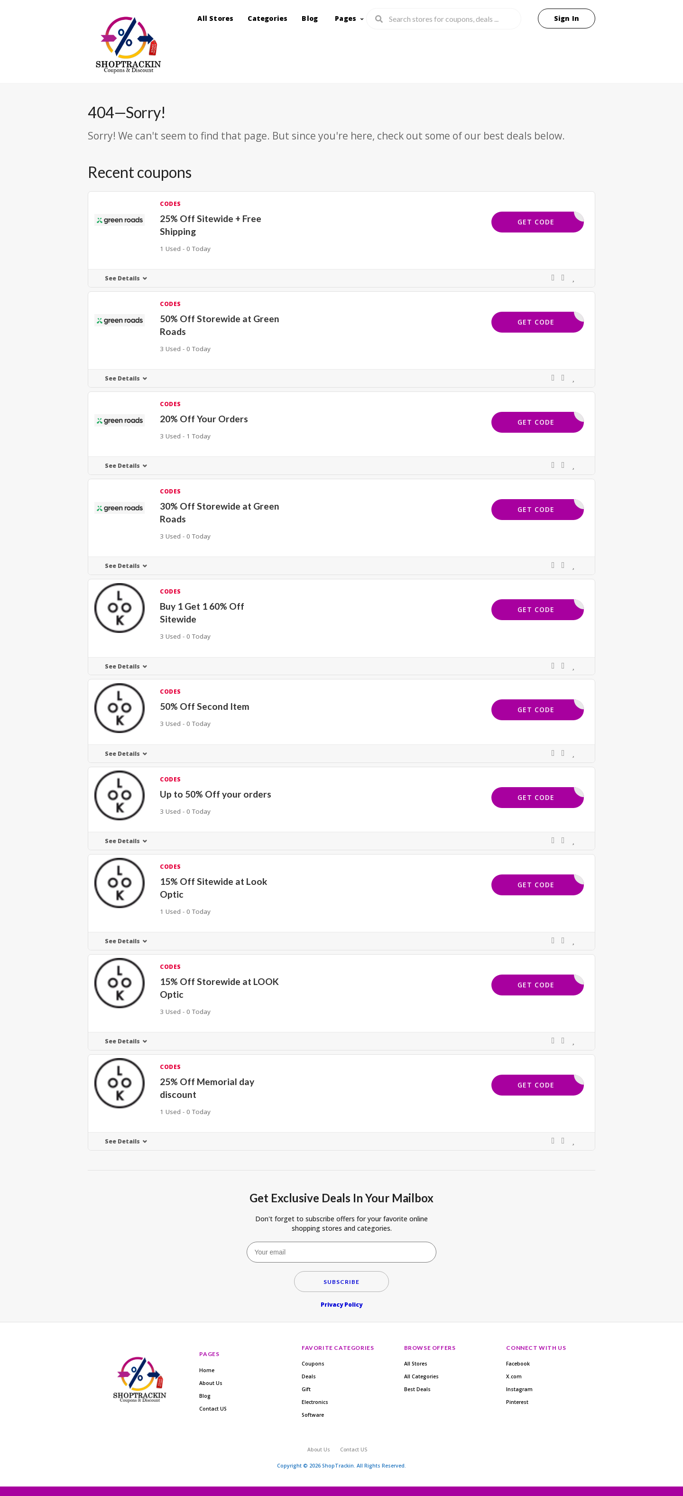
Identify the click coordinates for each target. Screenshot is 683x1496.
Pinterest (517, 1402)
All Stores (215, 18)
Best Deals (417, 1389)
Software (313, 1415)
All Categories (421, 1376)
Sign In (566, 18)
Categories (267, 18)
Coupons (313, 1363)
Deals (309, 1376)
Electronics (315, 1402)
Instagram (519, 1389)
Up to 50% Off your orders (215, 794)
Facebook (518, 1363)
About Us (210, 1383)
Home (206, 1370)
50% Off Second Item (204, 706)
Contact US (213, 1408)
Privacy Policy (341, 1305)
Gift (306, 1389)
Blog (310, 18)
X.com (514, 1376)
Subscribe (341, 1281)
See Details (122, 278)
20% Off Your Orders (204, 418)
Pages (345, 18)
